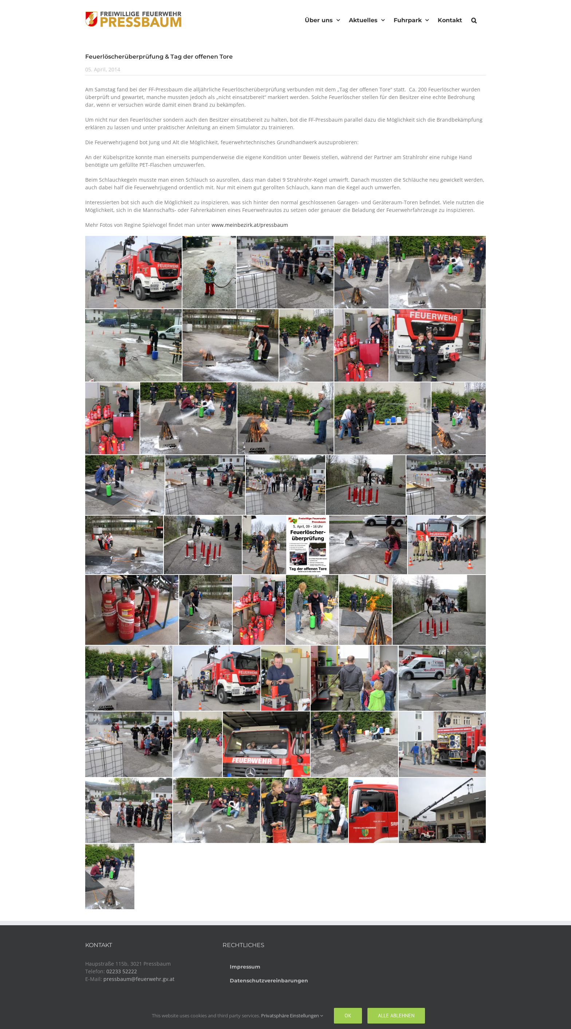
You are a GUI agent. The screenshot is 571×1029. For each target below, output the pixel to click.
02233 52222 (121, 971)
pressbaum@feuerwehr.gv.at (138, 978)
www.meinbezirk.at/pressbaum (250, 224)
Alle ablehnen (396, 1015)
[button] (474, 19)
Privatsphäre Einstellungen (292, 1015)
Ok (347, 1015)
